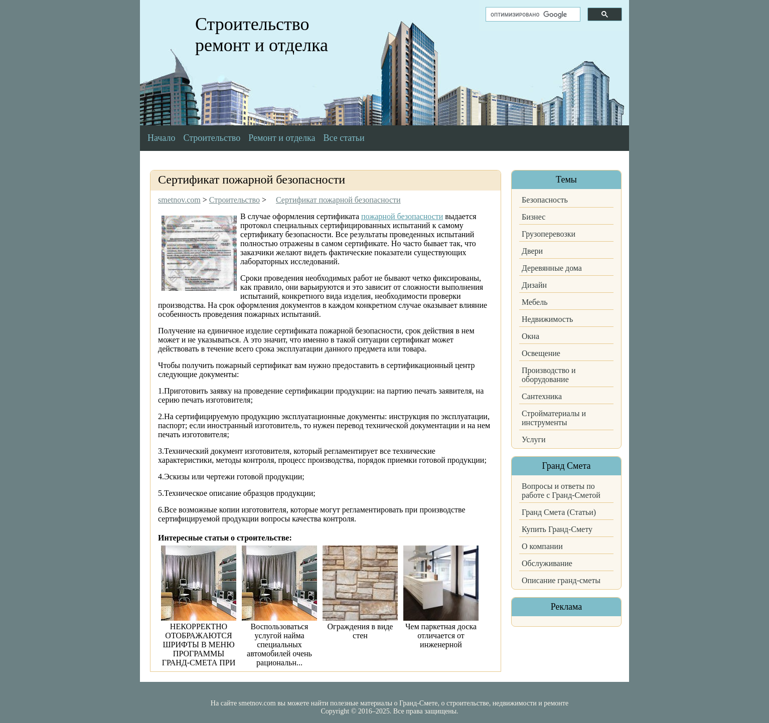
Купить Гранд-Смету (557, 529)
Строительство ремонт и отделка (261, 34)
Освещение (541, 353)
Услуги (534, 439)
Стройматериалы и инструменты (554, 418)
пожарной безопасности (402, 216)
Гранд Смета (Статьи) (559, 512)
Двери (532, 251)
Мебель (534, 302)
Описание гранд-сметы (561, 580)
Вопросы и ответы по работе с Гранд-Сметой (561, 490)
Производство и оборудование (549, 375)
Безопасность (545, 200)
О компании (542, 546)
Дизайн (534, 285)
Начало (161, 138)
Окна (530, 336)
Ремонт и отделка (281, 138)
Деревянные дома (552, 268)
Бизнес (533, 217)
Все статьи (344, 138)
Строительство (211, 138)
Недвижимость (547, 319)
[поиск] (532, 14)
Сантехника (542, 396)
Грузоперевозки (548, 234)
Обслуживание (547, 563)
